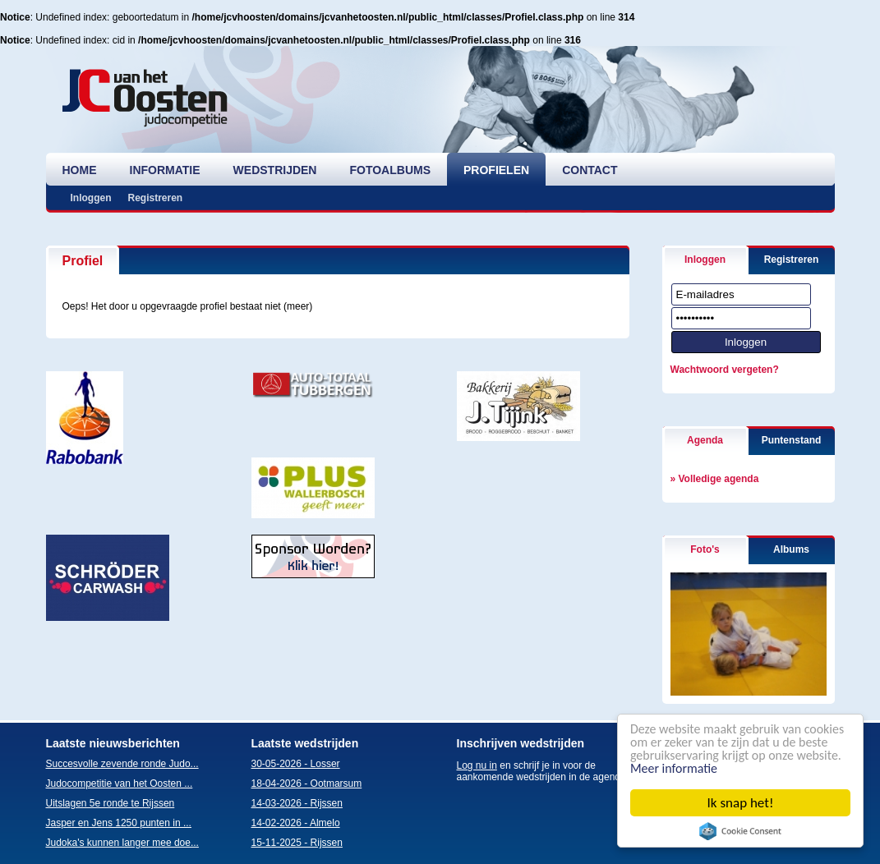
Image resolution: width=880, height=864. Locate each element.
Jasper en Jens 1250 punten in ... (118, 823)
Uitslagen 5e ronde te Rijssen (110, 803)
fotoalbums (390, 170)
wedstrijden (275, 170)
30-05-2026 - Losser (295, 764)
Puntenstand (792, 440)
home (79, 170)
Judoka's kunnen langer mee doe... (122, 842)
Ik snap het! (740, 802)
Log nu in (477, 765)
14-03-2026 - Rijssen (297, 803)
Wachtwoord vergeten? (724, 369)
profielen (496, 170)
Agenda (705, 440)
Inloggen (91, 198)
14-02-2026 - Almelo (295, 823)
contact (589, 170)
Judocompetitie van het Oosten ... (119, 783)
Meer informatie (758, 768)
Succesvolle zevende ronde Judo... (122, 764)
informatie (165, 170)
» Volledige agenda (714, 479)
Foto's (705, 549)
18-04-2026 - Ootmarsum (306, 783)
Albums (791, 549)
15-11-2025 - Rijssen (297, 842)
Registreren (155, 198)
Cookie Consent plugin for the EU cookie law (740, 831)
